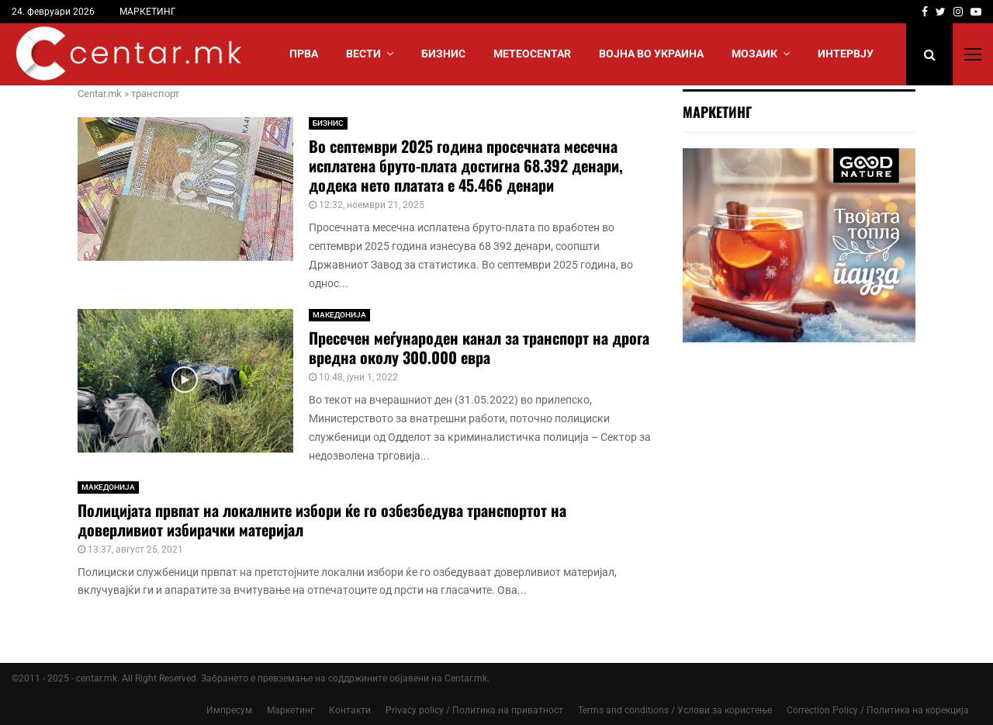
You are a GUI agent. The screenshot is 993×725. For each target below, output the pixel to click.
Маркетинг (290, 710)
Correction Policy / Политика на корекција (878, 710)
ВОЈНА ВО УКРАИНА (651, 53)
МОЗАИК (754, 53)
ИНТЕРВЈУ (846, 53)
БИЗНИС (443, 53)
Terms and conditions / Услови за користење (675, 710)
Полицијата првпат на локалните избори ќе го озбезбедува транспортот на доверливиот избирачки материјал (322, 519)
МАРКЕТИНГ (147, 11)
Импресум (229, 710)
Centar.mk (100, 93)
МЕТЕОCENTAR (532, 53)
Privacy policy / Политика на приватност (474, 710)
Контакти (350, 710)
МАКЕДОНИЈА (339, 314)
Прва (303, 53)
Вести (363, 53)
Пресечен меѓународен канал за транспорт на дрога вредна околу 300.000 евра (479, 347)
